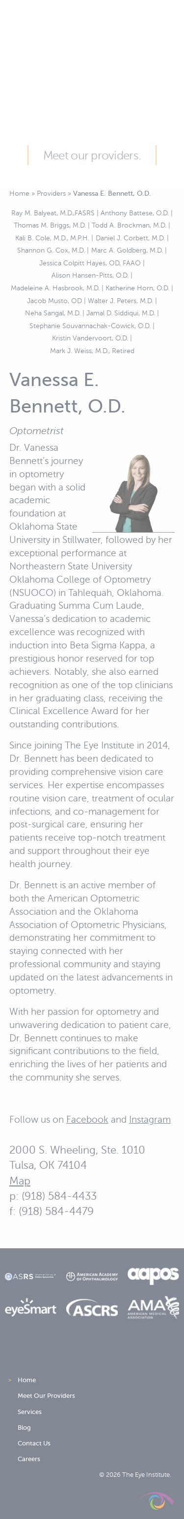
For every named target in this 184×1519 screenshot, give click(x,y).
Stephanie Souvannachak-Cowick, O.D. (90, 325)
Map (19, 1180)
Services (30, 1412)
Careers (29, 1459)
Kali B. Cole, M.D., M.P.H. (52, 237)
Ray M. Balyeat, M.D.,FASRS (53, 212)
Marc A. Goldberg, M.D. (127, 250)
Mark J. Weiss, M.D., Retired (92, 350)
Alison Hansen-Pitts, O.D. (90, 275)
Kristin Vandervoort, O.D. (90, 338)
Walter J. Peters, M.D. (120, 300)
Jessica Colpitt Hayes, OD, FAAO (90, 262)
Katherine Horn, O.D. (137, 287)
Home (19, 193)
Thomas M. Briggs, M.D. (50, 225)
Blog (24, 1427)
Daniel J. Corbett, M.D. (130, 237)
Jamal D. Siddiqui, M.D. (120, 313)
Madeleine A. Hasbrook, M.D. (55, 287)
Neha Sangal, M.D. (52, 313)
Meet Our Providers (46, 1395)
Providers (51, 193)
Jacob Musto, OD (54, 300)
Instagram (150, 1119)
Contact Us (34, 1443)
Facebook (87, 1119)
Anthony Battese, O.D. (135, 212)
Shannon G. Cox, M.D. (51, 250)
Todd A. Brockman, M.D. (129, 225)
